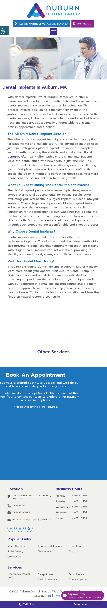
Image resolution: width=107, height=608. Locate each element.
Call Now (27, 604)
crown (73, 114)
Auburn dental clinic (48, 220)
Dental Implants (78, 579)
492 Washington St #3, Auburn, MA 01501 (43, 24)
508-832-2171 (84, 24)
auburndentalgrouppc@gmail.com (32, 519)
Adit (48, 596)
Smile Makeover (47, 579)
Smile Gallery (15, 551)
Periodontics (76, 574)
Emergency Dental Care (19, 576)
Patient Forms (77, 546)
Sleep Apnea (46, 574)
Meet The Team (17, 546)
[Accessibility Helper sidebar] (4, 30)
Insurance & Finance (50, 546)
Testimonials (45, 551)
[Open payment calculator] (82, 595)
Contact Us (14, 556)
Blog (71, 551)
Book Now (80, 604)
